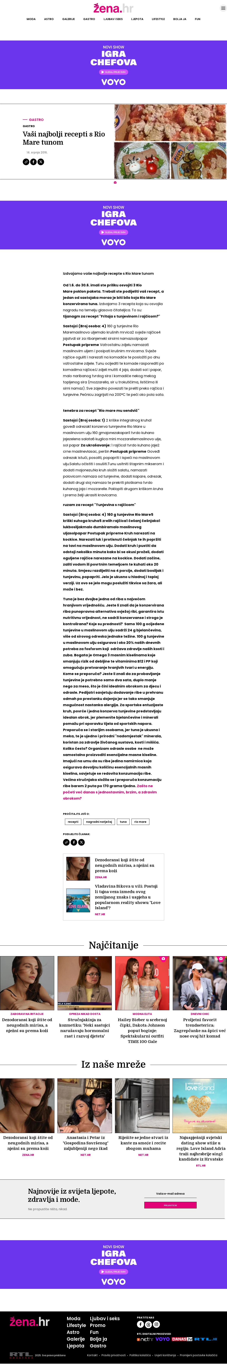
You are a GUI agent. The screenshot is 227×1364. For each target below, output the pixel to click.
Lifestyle (158, 19)
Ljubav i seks (113, 19)
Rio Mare (140, 822)
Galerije (68, 19)
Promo (98, 1326)
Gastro (89, 19)
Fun (197, 19)
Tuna (123, 822)
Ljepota (137, 19)
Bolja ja (179, 19)
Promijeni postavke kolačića (198, 1356)
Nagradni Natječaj (99, 822)
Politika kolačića (139, 1356)
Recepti (73, 822)
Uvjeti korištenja (165, 1356)
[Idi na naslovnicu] (113, 12)
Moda (31, 19)
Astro (49, 19)
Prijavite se (170, 1206)
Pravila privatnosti (113, 1356)
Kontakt (92, 1356)
